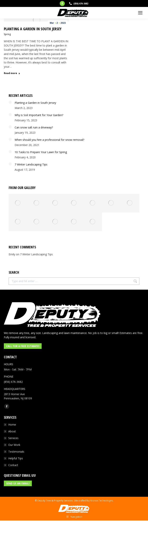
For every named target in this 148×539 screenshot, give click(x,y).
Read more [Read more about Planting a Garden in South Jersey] (12, 73)
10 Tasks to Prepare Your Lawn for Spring (41, 152)
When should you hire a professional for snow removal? (49, 140)
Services (13, 438)
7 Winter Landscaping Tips (31, 164)
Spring (7, 34)
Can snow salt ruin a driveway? (34, 127)
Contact (13, 465)
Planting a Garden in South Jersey (32, 28)
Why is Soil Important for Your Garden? (39, 115)
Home (12, 424)
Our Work (14, 445)
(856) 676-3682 (80, 3)
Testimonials (16, 451)
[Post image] (10, 102)
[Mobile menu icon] (140, 13)
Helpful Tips (15, 458)
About (12, 431)
